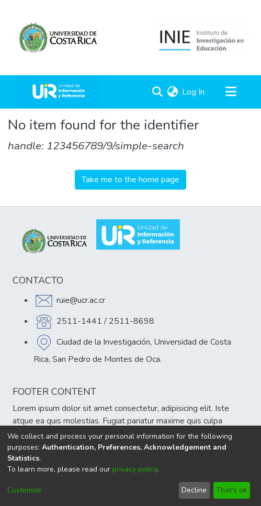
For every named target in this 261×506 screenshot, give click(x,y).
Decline (194, 490)
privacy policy (134, 469)
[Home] (58, 92)
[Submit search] (157, 92)
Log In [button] (194, 92)
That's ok (231, 490)
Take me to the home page (130, 179)
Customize (24, 490)
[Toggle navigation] (230, 92)
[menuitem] (172, 92)
